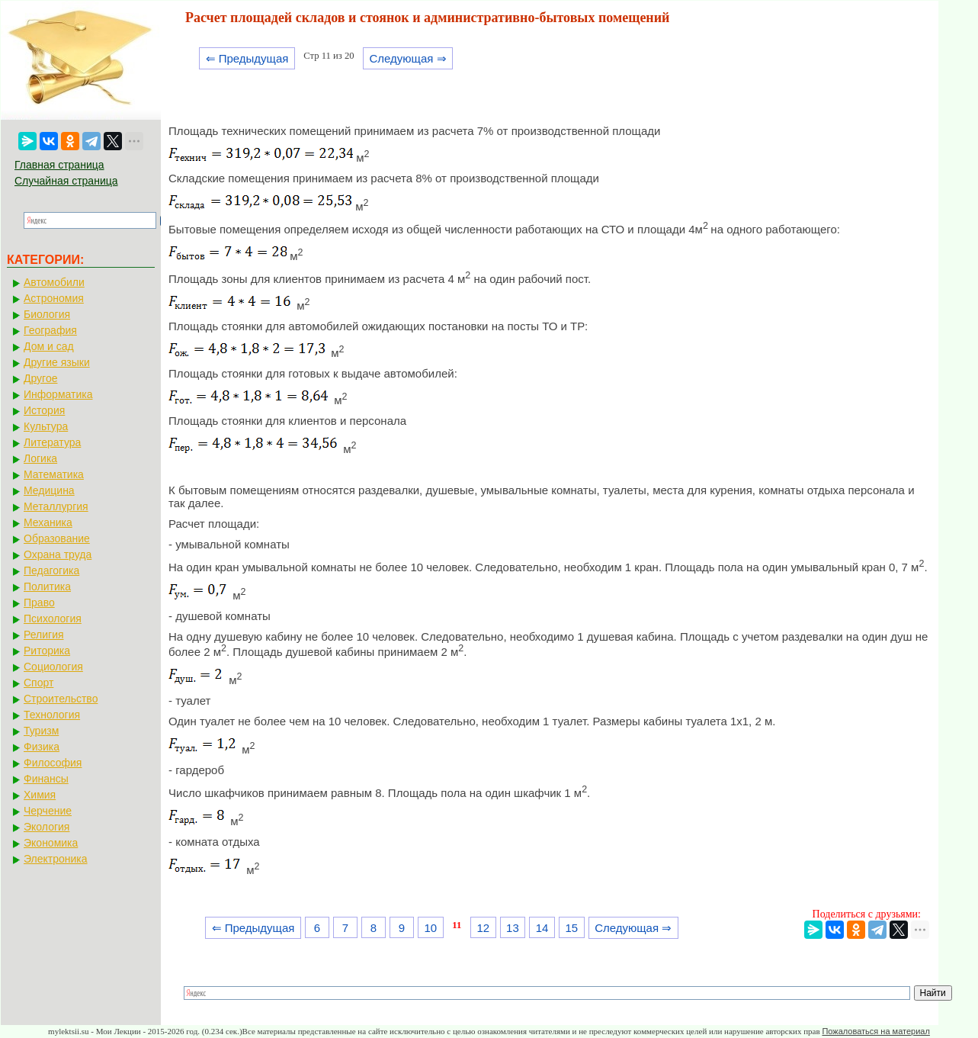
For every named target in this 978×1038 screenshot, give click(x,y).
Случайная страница (66, 181)
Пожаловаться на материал (875, 1031)
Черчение (48, 811)
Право (39, 602)
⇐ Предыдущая (247, 58)
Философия (53, 763)
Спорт (38, 682)
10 (430, 927)
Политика (47, 586)
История (44, 410)
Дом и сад (49, 346)
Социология (53, 666)
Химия (40, 795)
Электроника (56, 859)
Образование (57, 538)
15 (571, 927)
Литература (52, 442)
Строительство (61, 699)
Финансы (46, 779)
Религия (44, 634)
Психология (53, 618)
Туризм (41, 731)
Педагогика (51, 570)
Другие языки (57, 362)
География (50, 330)
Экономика (51, 843)
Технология (52, 715)
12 (482, 927)
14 (542, 927)
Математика (54, 474)
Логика (40, 458)
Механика (48, 522)
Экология (46, 827)
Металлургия (56, 506)
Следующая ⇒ (407, 58)
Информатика (58, 394)
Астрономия (54, 298)
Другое (40, 378)
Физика (41, 747)
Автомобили (54, 282)
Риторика (47, 650)
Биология (47, 314)
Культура (46, 426)
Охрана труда (57, 554)
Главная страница (59, 165)
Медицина (49, 490)
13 (512, 927)
